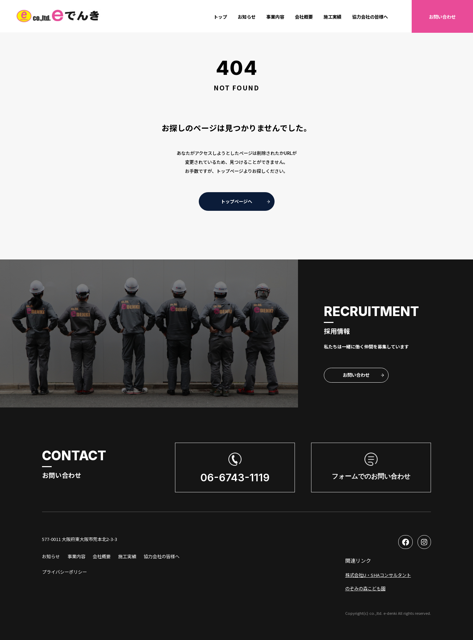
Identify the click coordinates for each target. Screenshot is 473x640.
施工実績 (332, 16)
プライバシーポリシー (64, 572)
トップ (220, 16)
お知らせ (247, 16)
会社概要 (304, 16)
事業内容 (275, 16)
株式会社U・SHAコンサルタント (378, 575)
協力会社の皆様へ (370, 16)
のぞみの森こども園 (365, 588)
